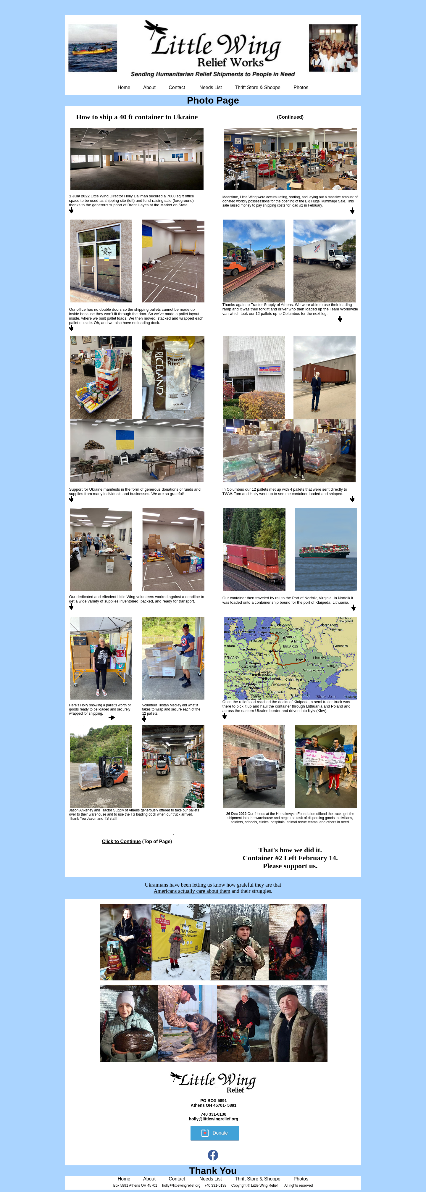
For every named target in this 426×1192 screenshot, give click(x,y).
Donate (220, 1132)
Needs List (210, 87)
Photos (300, 87)
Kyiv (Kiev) (317, 710)
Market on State (174, 205)
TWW (227, 494)
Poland (337, 706)
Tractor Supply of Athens (272, 304)
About (149, 87)
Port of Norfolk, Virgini (310, 598)
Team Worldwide (343, 309)
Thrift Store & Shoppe (257, 87)
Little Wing (100, 196)
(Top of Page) (137, 841)
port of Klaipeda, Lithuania (326, 602)
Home (124, 87)
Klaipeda (301, 702)
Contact (177, 87)
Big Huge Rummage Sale (325, 201)
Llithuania (314, 706)
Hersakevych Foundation (295, 814)
